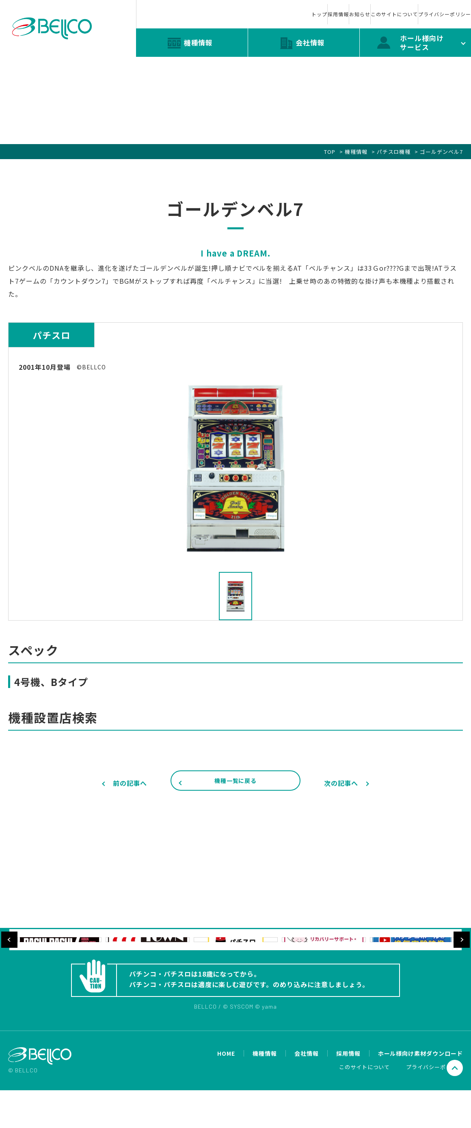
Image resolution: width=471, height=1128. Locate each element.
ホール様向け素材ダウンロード (420, 1091)
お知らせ (290, 7)
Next (462, 965)
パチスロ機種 (394, 151)
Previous (9, 965)
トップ (198, 7)
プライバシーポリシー (430, 7)
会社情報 (306, 1091)
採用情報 (242, 7)
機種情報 (356, 151)
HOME (226, 1091)
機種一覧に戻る (236, 783)
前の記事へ (130, 783)
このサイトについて (352, 7)
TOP (329, 151)
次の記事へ (341, 783)
